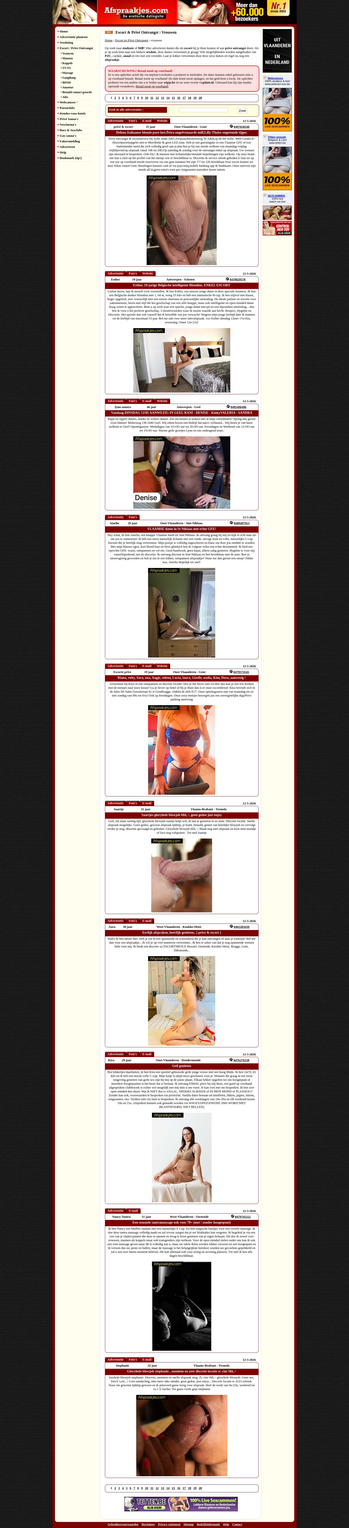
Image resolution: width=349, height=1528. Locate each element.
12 (157, 97)
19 (195, 97)
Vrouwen (67, 53)
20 (200, 97)
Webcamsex (67, 102)
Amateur (67, 87)
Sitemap (188, 1524)
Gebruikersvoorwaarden (123, 1524)
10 (146, 97)
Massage (67, 73)
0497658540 (241, 127)
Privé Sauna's (67, 119)
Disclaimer (148, 1524)
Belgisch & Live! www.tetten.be (277, 141)
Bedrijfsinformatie (208, 1524)
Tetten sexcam (274, 137)
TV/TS (66, 68)
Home (62, 31)
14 (168, 97)
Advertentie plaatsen (72, 37)
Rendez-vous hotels (71, 113)
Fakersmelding (68, 141)
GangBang (68, 77)
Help (61, 152)
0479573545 (241, 672)
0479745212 (243, 1216)
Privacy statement (169, 1524)
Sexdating (65, 42)
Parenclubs (66, 108)
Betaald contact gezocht (76, 92)
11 (152, 97)
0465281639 (241, 927)
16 (178, 97)
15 (173, 97)
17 (184, 97)
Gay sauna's (66, 135)
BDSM (66, 82)
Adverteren (66, 147)
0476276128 (241, 1060)
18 (189, 97)
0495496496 (238, 407)
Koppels (67, 63)
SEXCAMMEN (274, 195)
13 (162, 97)
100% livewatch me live (277, 200)
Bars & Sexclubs (69, 130)
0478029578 (238, 279)
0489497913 (241, 523)
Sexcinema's (66, 124)
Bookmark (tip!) (69, 158)
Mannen (67, 58)
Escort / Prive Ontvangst (75, 48)
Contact (237, 1524)
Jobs (64, 97)
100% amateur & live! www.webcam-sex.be (277, 82)
